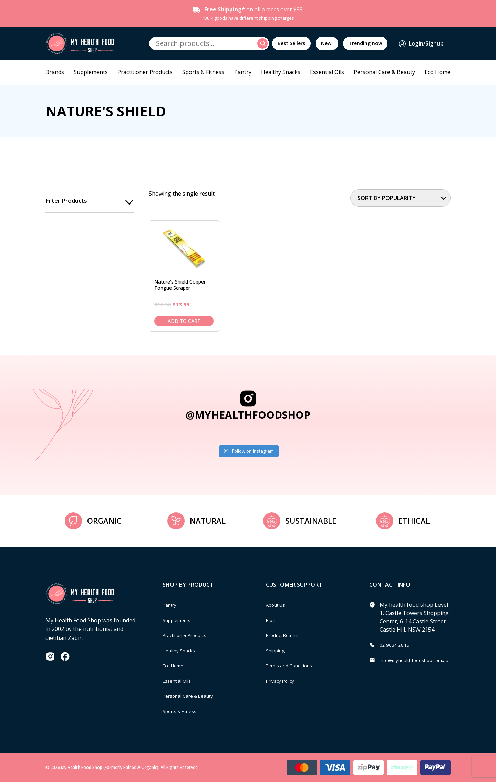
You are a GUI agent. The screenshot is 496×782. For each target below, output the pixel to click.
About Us (278, 604)
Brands (54, 72)
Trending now (365, 43)
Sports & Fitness (203, 72)
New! (327, 43)
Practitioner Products (145, 72)
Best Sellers (291, 43)
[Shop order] (400, 198)
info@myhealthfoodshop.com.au (421, 660)
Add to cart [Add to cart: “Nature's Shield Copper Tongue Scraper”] (184, 321)
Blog (272, 620)
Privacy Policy (283, 680)
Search (263, 43)
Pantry (242, 72)
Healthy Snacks (280, 72)
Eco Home (438, 72)
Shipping (277, 650)
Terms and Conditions (294, 665)
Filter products (67, 201)
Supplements (91, 72)
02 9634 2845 (396, 645)
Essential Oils (327, 72)
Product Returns (287, 635)
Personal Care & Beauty (384, 72)
